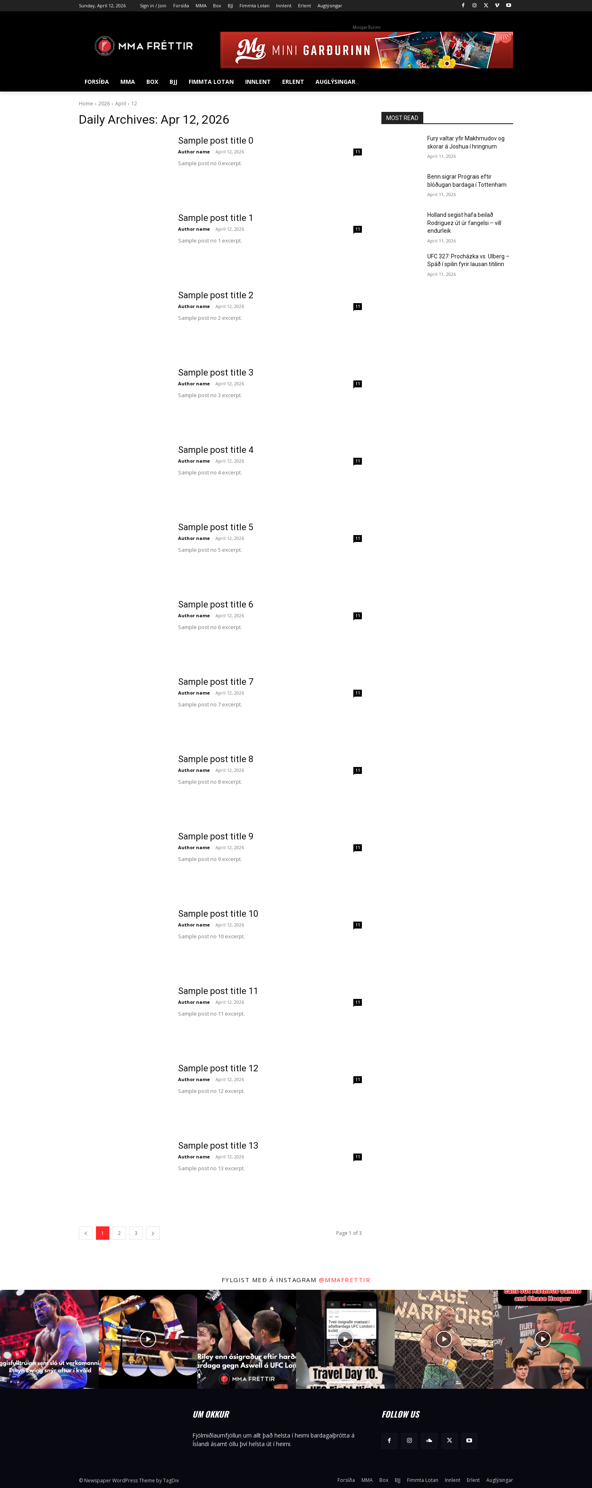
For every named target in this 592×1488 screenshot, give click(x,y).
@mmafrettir (345, 1280)
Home (86, 103)
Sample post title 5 (215, 527)
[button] (503, 82)
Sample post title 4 (215, 450)
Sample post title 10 (218, 914)
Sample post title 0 (215, 140)
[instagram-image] (49, 1339)
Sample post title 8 (215, 759)
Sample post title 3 (215, 372)
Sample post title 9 (215, 836)
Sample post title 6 (215, 604)
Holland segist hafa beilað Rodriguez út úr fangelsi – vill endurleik (464, 223)
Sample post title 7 (215, 682)
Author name (194, 152)
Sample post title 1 (215, 218)
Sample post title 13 (218, 1146)
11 (357, 152)
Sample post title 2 (215, 295)
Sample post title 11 (218, 991)
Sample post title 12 (218, 1068)
